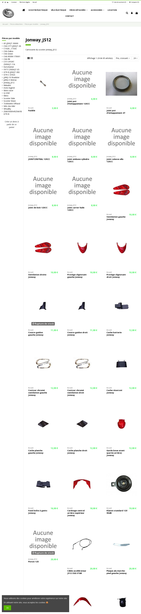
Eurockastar (9, 67)
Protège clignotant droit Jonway (116, 275)
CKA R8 (7, 59)
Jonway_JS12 (9, 82)
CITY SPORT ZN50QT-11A (9, 63)
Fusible (31, 110)
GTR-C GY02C (9, 74)
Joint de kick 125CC (37, 207)
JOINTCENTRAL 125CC (39, 159)
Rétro (6, 95)
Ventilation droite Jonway (37, 275)
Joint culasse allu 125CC (115, 160)
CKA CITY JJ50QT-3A (12, 46)
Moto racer (8, 90)
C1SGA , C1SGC (10, 48)
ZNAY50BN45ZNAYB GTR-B (13, 112)
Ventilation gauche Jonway (116, 217)
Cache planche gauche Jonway (35, 451)
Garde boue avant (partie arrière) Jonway (116, 453)
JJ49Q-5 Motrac (10, 80)
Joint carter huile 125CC (75, 208)
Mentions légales (25, 2)
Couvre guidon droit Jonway (77, 333)
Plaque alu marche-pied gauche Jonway (117, 571)
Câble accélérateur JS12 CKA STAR (76, 571)
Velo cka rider (9, 106)
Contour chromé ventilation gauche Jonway (37, 392)
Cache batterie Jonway (114, 333)
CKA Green (8, 53)
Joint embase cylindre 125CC (78, 160)
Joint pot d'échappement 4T (116, 111)
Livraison (14, 2)
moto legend (9, 88)
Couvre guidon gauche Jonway (35, 333)
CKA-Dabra (8, 51)
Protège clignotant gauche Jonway (77, 275)
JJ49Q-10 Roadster (11, 77)
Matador (7, 85)
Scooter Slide (9, 98)
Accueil (35, 2)
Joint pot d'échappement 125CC (78, 102)
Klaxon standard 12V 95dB (117, 511)
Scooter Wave (10, 101)
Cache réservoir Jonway (114, 391)
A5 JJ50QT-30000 (11, 43)
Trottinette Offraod (12, 103)
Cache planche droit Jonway (77, 451)
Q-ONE (7, 93)
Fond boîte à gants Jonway (37, 511)
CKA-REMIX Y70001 (12, 56)
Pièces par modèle (11, 38)
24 (135, 58)
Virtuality (7, 108)
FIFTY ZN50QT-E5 (11, 69)
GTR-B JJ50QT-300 (12, 72)
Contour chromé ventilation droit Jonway (75, 392)
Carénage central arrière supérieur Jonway (76, 513)
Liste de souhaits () (119, 2)
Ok (7, 608)
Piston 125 (33, 561)
